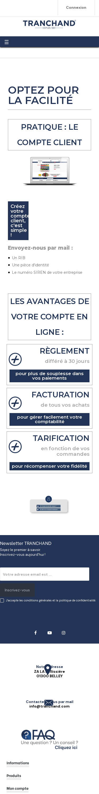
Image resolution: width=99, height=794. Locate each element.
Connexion (76, 7)
